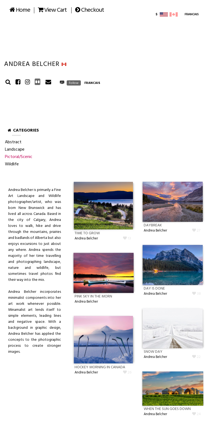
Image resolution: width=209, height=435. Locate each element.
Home (20, 10)
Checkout (89, 10)
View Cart (52, 10)
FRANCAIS (92, 83)
